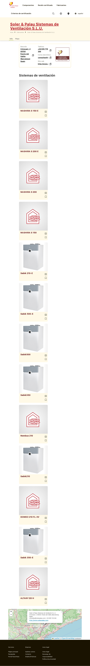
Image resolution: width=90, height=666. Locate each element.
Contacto (28, 654)
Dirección (23, 46)
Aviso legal (45, 651)
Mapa (17, 39)
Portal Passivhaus (13, 656)
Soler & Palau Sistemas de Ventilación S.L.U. (41, 32)
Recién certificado (45, 5)
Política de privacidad (49, 659)
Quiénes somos (30, 651)
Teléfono (41, 46)
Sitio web (41, 61)
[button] (61, 612)
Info (11, 39)
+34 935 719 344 (43, 50)
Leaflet (56, 638)
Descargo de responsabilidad (47, 655)
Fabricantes (61, 5)
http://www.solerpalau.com (43, 64)
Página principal (13, 651)
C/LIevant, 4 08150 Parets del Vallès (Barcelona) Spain (25, 55)
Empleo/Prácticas (30, 656)
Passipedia (11, 654)
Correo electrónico (44, 55)
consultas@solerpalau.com (43, 58)
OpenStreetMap (68, 638)
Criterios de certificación (21, 13)
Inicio (11, 32)
